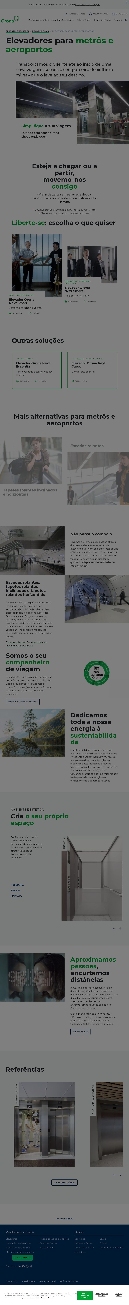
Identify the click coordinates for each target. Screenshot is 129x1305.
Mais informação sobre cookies (38, 1298)
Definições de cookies (102, 1295)
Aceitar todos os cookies (85, 1296)
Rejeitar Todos (118, 1295)
